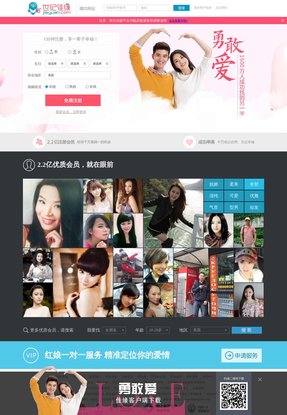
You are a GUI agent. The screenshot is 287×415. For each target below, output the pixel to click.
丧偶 (92, 86)
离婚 (72, 86)
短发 (254, 207)
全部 (254, 184)
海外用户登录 (202, 7)
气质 (213, 207)
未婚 (52, 86)
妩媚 (213, 184)
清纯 (213, 195)
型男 (234, 207)
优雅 (254, 195)
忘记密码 (221, 7)
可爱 (234, 195)
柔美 (234, 184)
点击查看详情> (178, 20)
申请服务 (241, 355)
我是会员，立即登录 (71, 112)
